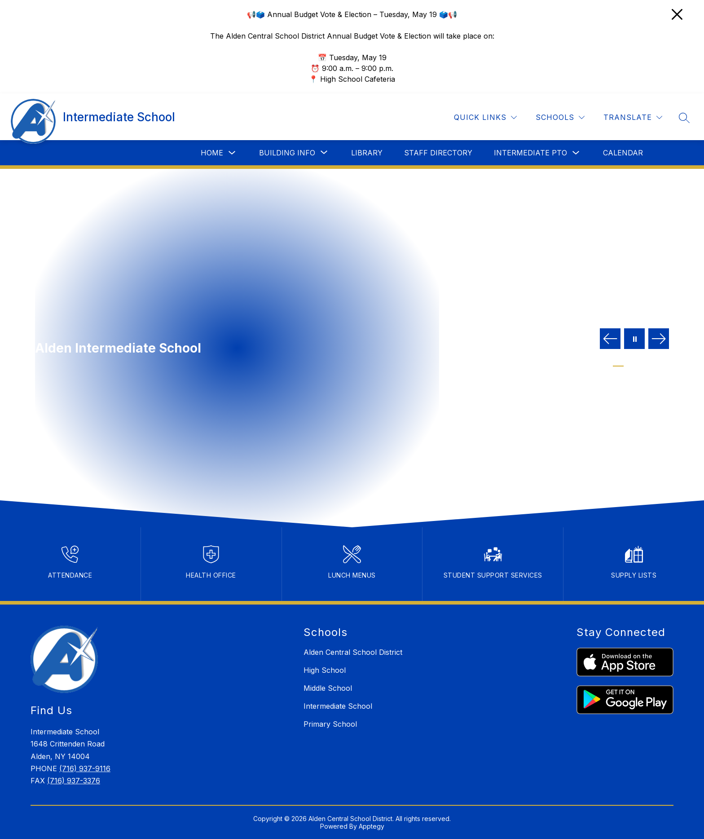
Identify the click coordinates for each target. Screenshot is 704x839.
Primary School (330, 724)
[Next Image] (658, 339)
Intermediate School (338, 706)
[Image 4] (650, 363)
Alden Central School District (353, 652)
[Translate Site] (632, 117)
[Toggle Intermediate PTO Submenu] (576, 153)
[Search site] (684, 117)
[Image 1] (618, 363)
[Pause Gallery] (634, 339)
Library (367, 152)
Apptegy (371, 826)
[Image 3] (639, 363)
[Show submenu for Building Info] (287, 152)
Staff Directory (438, 152)
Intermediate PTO (530, 152)
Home (212, 152)
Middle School (328, 688)
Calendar (623, 152)
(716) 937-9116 (84, 768)
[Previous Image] (610, 339)
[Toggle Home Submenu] (232, 153)
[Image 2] (629, 363)
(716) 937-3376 (73, 780)
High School (325, 670)
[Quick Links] (485, 117)
